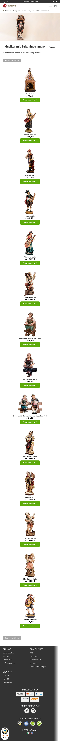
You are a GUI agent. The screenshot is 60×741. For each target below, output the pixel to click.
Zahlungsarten (8, 653)
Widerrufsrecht (35, 660)
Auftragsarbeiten (9, 663)
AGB (31, 653)
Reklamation (7, 660)
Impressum (34, 663)
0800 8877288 (4, 1)
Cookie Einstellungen (38, 667)
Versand (38, 53)
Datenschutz (34, 656)
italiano (28, 733)
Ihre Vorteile (7, 682)
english (32, 733)
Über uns (54, 1)
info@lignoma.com (8, 1)
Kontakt (6, 679)
